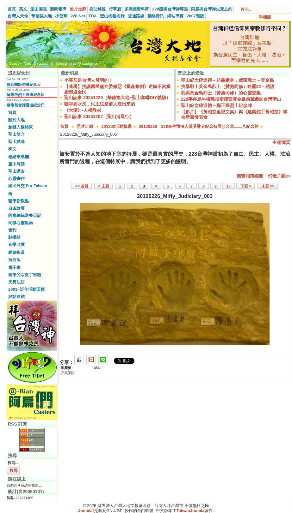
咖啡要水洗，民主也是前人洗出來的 (99, 103)
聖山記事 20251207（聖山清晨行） (99, 116)
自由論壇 (16, 208)
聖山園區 (38, 9)
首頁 (12, 9)
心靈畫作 (16, 178)
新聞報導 (58, 9)
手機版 (265, 17)
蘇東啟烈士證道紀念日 (26, 94)
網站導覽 (175, 16)
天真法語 (16, 282)
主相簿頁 (281, 142)
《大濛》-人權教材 (82, 110)
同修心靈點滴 (20, 222)
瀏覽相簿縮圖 (250, 175)
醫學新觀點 (18, 201)
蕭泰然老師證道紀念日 (26, 105)
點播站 (14, 237)
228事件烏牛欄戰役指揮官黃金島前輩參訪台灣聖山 (231, 99)
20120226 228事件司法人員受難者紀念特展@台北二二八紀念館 (198, 126)
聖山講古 (16, 171)
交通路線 (136, 16)
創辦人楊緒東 (20, 127)
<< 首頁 (81, 186)
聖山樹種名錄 (112, 16)
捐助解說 (97, 9)
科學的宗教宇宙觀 (24, 274)
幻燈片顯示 (279, 175)
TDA (92, 16)
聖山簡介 (16, 134)
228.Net (78, 16)
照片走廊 (78, 9)
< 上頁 (103, 186)
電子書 (14, 267)
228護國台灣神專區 (170, 9)
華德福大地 (41, 16)
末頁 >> (267, 186)
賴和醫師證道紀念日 (24, 84)
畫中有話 (16, 164)
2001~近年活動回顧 (26, 289)
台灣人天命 (18, 16)
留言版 (14, 259)
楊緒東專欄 (18, 156)
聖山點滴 (16, 141)
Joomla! (86, 510)
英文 (23, 9)
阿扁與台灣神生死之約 (211, 9)
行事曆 (115, 9)
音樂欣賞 (16, 244)
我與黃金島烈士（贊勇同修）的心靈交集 (221, 92)
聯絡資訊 (155, 16)
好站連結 (16, 296)
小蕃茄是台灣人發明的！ (88, 80)
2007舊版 (195, 16)
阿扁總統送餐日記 (24, 215)
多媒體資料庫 (136, 9)
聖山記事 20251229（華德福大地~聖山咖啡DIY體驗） (117, 97)
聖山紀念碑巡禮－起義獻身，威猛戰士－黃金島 (227, 80)
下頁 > (245, 186)
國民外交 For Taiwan (27, 185)
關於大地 (16, 119)
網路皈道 (16, 252)
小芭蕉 (61, 16)
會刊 (12, 230)
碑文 (12, 148)
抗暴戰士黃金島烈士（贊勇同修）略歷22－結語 (228, 86)
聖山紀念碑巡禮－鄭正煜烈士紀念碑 (216, 105)
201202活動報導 (117, 126)
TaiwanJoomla (191, 510)
